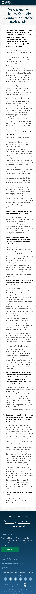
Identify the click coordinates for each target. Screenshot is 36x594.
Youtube (15, 579)
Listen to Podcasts (24, 522)
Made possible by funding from (12, 585)
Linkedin (20, 579)
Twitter (5, 579)
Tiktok (30, 579)
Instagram (25, 579)
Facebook (10, 579)
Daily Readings (10, 522)
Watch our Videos (18, 526)
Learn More (10, 549)
